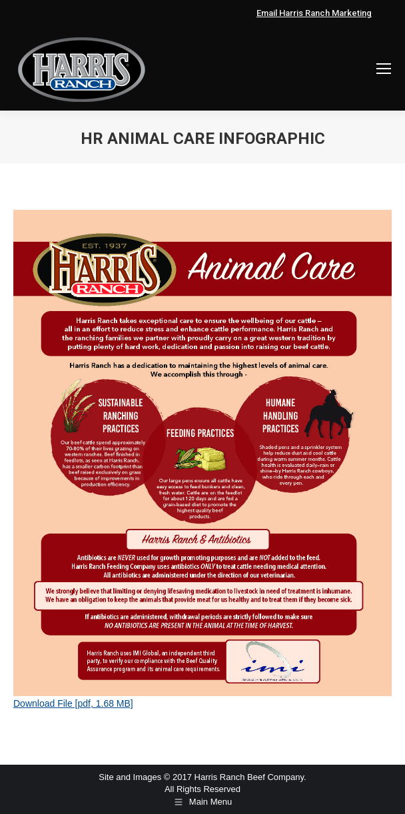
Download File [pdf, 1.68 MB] (73, 703)
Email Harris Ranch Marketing (314, 13)
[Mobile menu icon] (384, 69)
